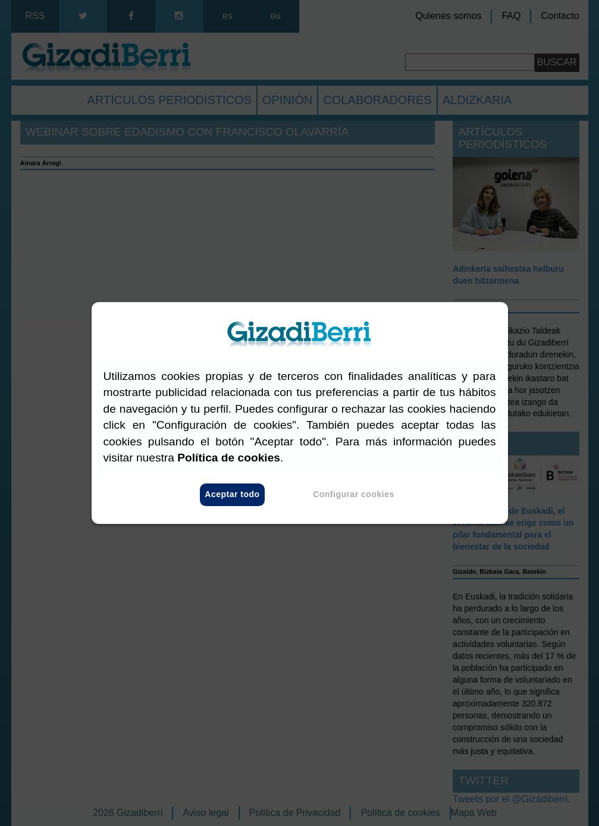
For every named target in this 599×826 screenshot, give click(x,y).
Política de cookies (228, 457)
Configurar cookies (353, 494)
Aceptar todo (232, 494)
